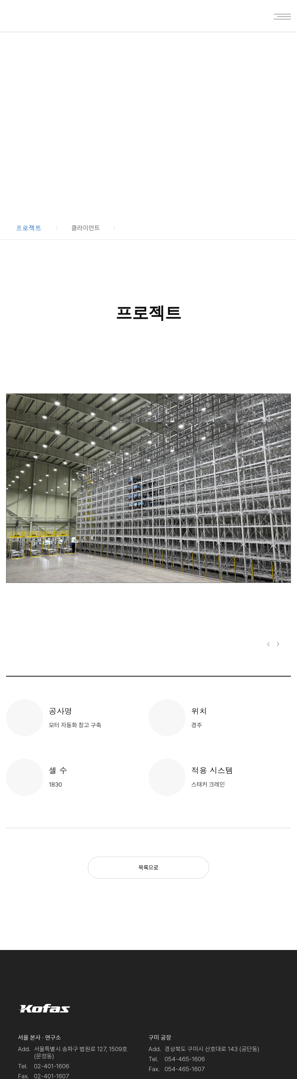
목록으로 (148, 867)
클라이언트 (85, 228)
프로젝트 (28, 227)
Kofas (29, 14)
